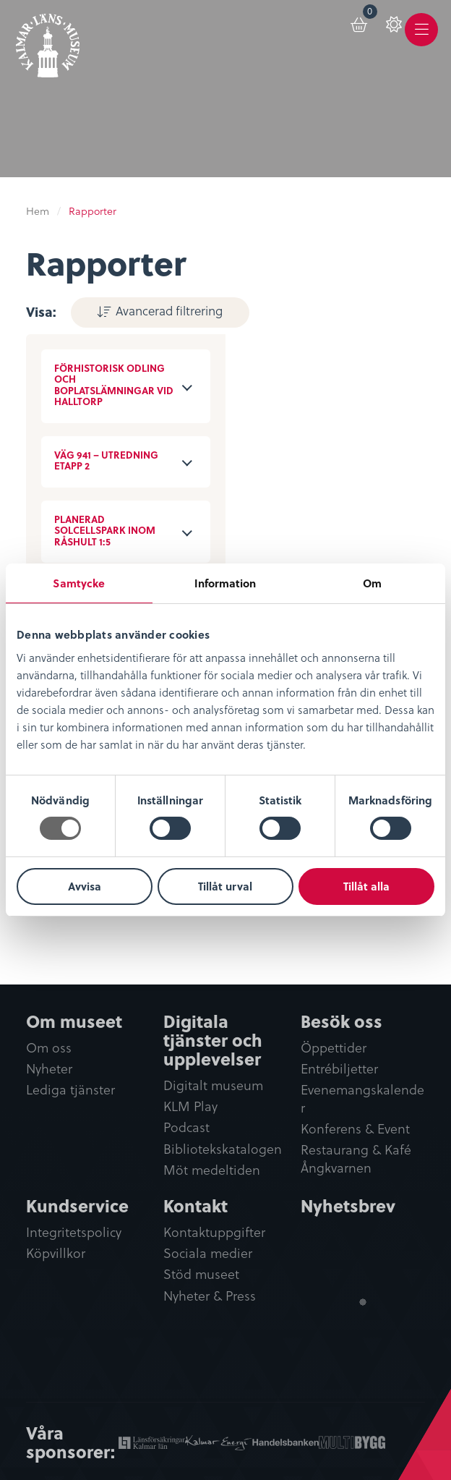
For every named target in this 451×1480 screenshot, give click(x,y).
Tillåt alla (366, 886)
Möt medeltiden (211, 1170)
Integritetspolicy (73, 1233)
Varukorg (356, 22)
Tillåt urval (225, 886)
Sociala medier (207, 1254)
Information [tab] (225, 583)
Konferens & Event (355, 1129)
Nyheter (49, 1069)
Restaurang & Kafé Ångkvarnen (356, 1159)
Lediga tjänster (70, 1090)
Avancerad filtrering (160, 310)
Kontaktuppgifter (214, 1233)
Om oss (49, 1048)
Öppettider (333, 1048)
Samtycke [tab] (79, 583)
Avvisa (84, 886)
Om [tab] (372, 583)
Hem (37, 210)
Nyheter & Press (209, 1296)
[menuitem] (346, 30)
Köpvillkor (55, 1254)
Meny (421, 40)
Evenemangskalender (362, 1099)
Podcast (186, 1127)
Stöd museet (201, 1275)
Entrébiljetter (339, 1069)
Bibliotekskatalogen (222, 1148)
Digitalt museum (213, 1085)
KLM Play (190, 1106)
